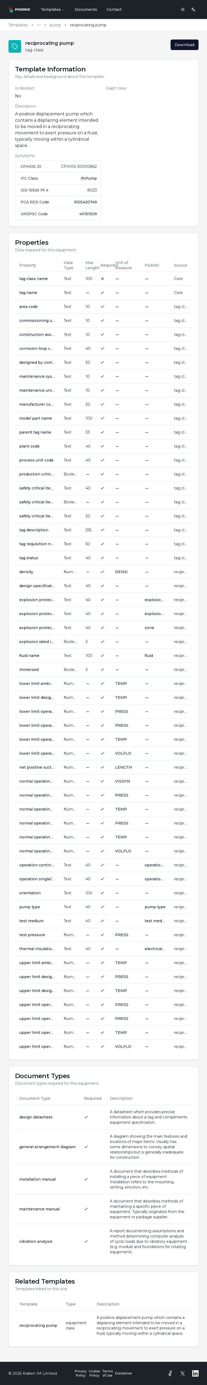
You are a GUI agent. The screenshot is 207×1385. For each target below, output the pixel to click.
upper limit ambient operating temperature (37, 962)
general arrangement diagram (47, 1147)
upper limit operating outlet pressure (37, 1018)
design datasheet (36, 1117)
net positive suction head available (37, 767)
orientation (30, 893)
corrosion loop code (37, 348)
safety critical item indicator (37, 502)
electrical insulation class (155, 948)
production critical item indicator (37, 474)
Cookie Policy (94, 1373)
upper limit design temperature (37, 990)
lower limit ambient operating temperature (37, 683)
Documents (86, 9)
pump (55, 25)
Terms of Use (107, 1373)
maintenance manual (39, 1209)
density (26, 571)
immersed (29, 669)
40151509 (88, 214)
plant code (29, 446)
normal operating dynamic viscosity (37, 781)
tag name (28, 292)
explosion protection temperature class (37, 613)
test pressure (32, 934)
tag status (28, 558)
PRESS (121, 711)
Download (184, 44)
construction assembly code (37, 334)
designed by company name (37, 362)
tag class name (33, 278)
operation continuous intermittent (37, 865)
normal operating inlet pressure (37, 795)
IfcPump (89, 178)
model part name (35, 418)
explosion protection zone (37, 627)
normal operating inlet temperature (37, 809)
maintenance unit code (37, 390)
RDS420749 (85, 202)
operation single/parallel (37, 879)
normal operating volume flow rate (37, 851)
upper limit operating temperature (37, 1032)
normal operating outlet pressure (37, 823)
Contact (114, 9)
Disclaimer (123, 1373)
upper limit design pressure (37, 976)
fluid (149, 655)
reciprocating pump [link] (88, 25)
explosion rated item (37, 641)
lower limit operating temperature (37, 739)
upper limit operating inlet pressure (37, 1004)
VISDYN (122, 781)
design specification (37, 585)
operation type (155, 879)
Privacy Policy (81, 1373)
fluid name (29, 655)
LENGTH (123, 767)
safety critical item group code (37, 488)
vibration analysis (36, 1241)
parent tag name (35, 432)
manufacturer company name (37, 404)
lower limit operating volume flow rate (37, 753)
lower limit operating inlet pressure (37, 711)
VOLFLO (123, 753)
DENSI (121, 571)
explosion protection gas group (37, 599)
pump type (29, 907)
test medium (31, 921)
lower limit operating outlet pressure (37, 725)
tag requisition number (37, 544)
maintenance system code (37, 376)
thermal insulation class (37, 948)
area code (28, 306)
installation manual (37, 1179)
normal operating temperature (37, 837)
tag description (33, 530)
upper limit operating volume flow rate (37, 1046)
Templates (53, 9)
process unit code (36, 460)
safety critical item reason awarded (37, 516)
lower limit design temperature (37, 697)
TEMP (121, 683)
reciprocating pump (38, 1325)
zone (149, 627)
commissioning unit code (37, 320)
